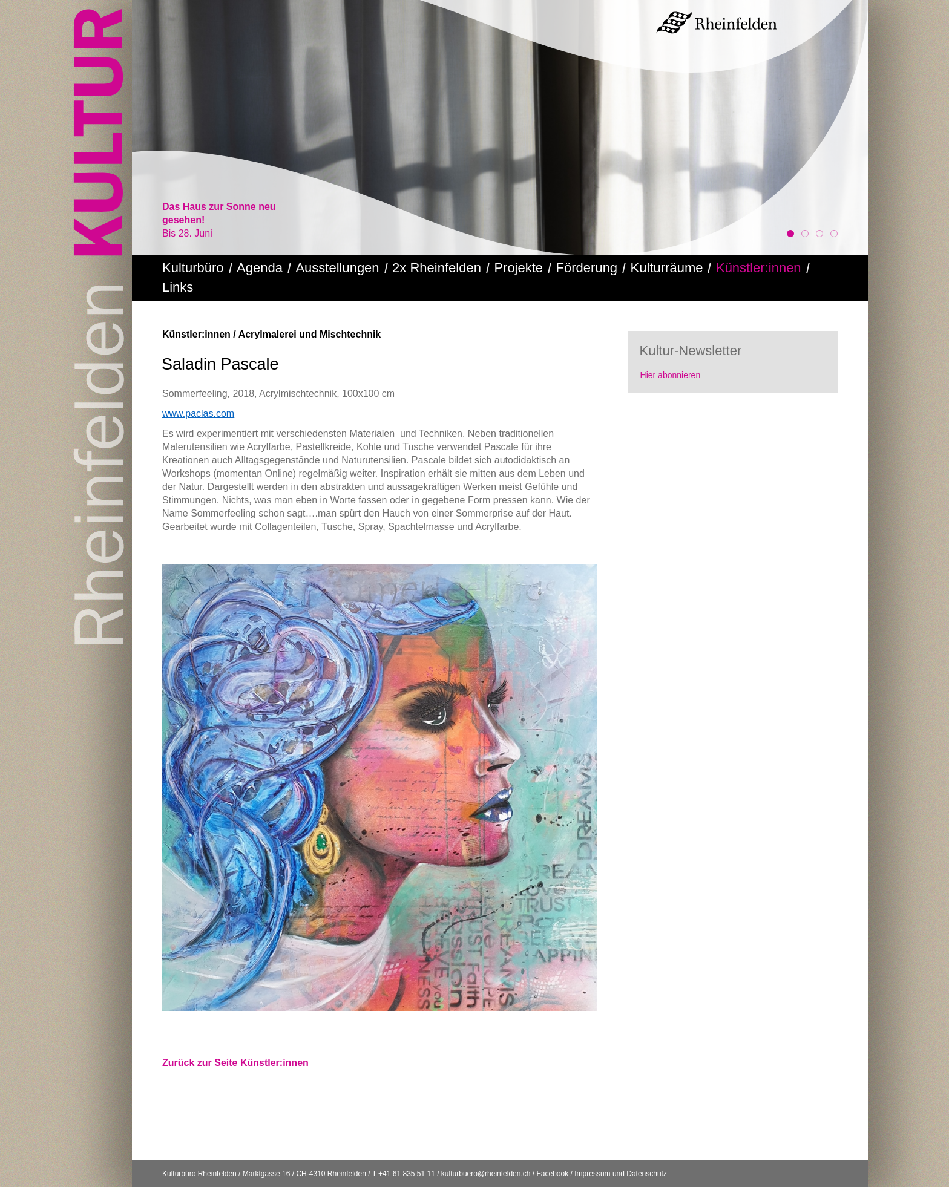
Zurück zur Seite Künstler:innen (235, 1063)
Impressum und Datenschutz (620, 1173)
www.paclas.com (198, 413)
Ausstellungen (337, 267)
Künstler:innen (758, 267)
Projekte (518, 267)
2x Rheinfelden (436, 267)
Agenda (260, 267)
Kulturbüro (193, 267)
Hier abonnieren (670, 375)
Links (177, 287)
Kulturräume (667, 267)
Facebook (552, 1173)
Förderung (587, 267)
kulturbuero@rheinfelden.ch (486, 1173)
